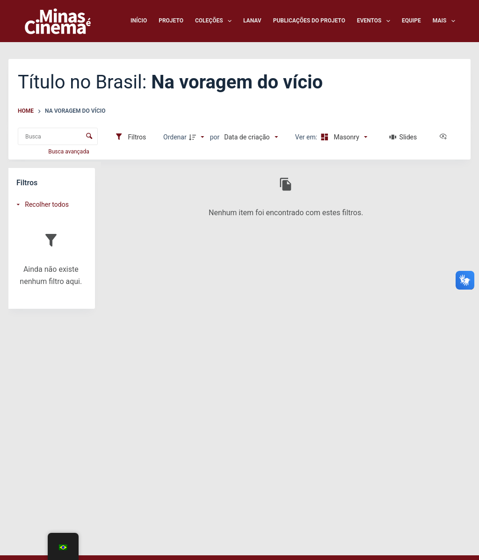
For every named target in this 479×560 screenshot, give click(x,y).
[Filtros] (130, 137)
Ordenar (175, 137)
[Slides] (403, 137)
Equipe (411, 20)
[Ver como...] (445, 137)
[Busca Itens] (58, 136)
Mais (444, 21)
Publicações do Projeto (309, 20)
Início (139, 20)
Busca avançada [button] (69, 151)
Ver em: (307, 137)
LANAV (252, 20)
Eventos (375, 21)
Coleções (215, 21)
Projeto (171, 20)
